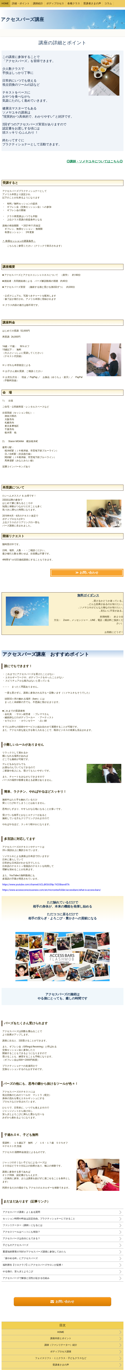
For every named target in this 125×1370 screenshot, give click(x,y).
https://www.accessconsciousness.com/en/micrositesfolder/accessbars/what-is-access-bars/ (51, 890)
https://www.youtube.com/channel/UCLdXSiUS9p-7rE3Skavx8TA (36, 884)
